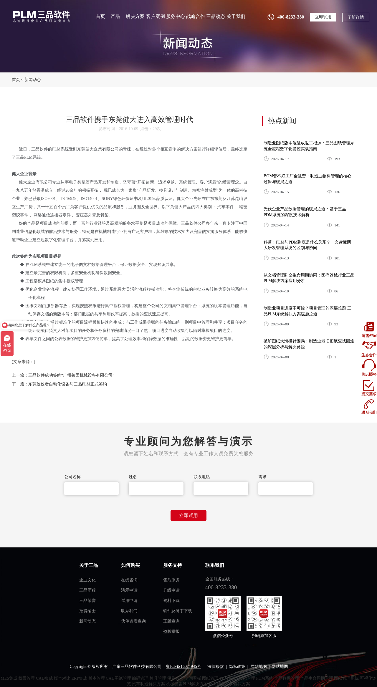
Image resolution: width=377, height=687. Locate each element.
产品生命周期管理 (316, 678)
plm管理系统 (41, 16)
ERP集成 (79, 678)
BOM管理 (246, 678)
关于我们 (235, 16)
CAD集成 (44, 678)
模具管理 (158, 678)
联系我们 (129, 611)
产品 (115, 16)
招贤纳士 (87, 611)
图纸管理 (210, 678)
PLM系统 (228, 678)
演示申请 (129, 590)
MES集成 (9, 678)
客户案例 (155, 16)
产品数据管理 (286, 678)
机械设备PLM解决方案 (187, 684)
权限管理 (26, 678)
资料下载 (171, 600)
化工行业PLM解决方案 (229, 684)
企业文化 (87, 580)
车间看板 (193, 678)
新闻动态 (32, 79)
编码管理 (140, 678)
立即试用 (323, 17)
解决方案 (135, 16)
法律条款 (215, 666)
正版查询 (171, 621)
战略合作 (195, 16)
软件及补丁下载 (177, 611)
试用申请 (129, 600)
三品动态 (215, 16)
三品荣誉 (87, 600)
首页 (100, 16)
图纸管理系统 (346, 678)
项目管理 (175, 678)
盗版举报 (171, 631)
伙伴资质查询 (133, 621)
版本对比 (62, 678)
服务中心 (175, 16)
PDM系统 (264, 678)
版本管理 (96, 678)
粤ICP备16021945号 (183, 666)
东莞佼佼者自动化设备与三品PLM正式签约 (67, 384)
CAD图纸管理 (118, 678)
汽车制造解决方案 (148, 684)
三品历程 (87, 590)
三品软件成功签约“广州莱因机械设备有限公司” (71, 375)
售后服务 (171, 580)
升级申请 (171, 590)
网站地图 (258, 666)
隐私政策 (237, 666)
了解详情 (356, 17)
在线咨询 (129, 580)
